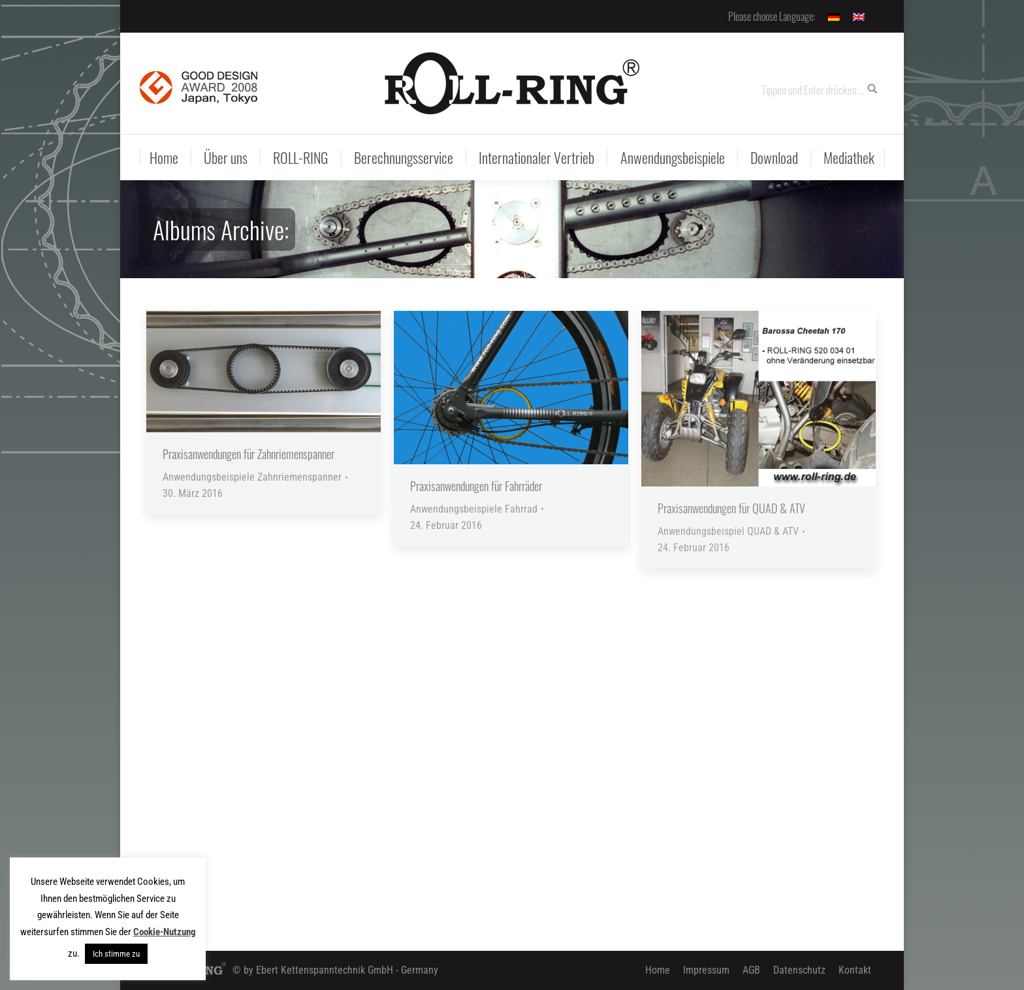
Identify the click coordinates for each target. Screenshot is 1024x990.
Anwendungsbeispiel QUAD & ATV (728, 531)
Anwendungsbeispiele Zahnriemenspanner (252, 477)
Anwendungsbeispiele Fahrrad (473, 509)
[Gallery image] (263, 371)
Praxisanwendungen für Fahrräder (476, 485)
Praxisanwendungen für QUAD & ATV (731, 508)
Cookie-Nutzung (164, 932)
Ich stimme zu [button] (116, 954)
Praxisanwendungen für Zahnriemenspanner (248, 453)
